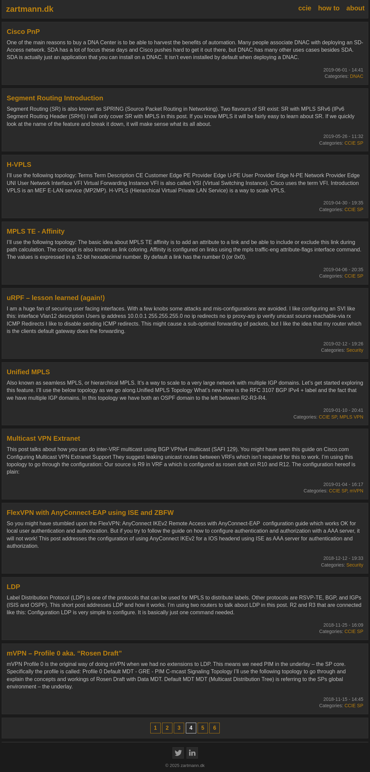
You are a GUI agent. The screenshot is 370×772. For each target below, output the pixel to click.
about (356, 8)
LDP (13, 586)
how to (328, 8)
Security (354, 350)
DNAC (356, 76)
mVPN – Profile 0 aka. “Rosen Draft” (64, 653)
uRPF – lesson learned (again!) (56, 297)
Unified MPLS (28, 372)
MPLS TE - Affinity (36, 231)
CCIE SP (354, 143)
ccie (304, 8)
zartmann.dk (29, 8)
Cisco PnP (23, 31)
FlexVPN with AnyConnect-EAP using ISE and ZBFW (90, 512)
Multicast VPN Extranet (43, 438)
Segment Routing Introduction (55, 98)
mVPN (356, 490)
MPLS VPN (351, 417)
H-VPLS (19, 164)
